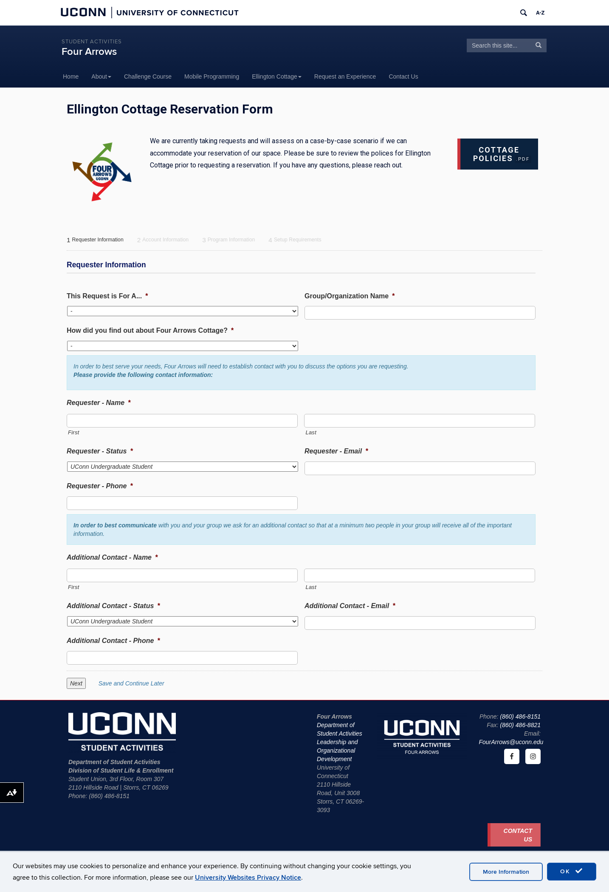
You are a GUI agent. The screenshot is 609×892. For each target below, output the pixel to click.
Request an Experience (345, 76)
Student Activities (92, 41)
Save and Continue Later (131, 683)
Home (71, 76)
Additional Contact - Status (113, 605)
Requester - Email (336, 451)
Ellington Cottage (277, 76)
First (73, 432)
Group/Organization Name (349, 296)
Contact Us (403, 76)
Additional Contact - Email (349, 605)
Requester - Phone (100, 486)
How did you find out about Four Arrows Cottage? (150, 330)
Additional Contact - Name (112, 557)
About (101, 76)
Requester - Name (98, 402)
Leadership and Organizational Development (337, 750)
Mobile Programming (211, 76)
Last (310, 432)
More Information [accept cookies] (506, 871)
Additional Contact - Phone (113, 640)
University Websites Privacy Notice (248, 877)
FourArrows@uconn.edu (511, 742)
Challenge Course (148, 76)
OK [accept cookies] (571, 871)
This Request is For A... (107, 296)
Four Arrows (89, 51)
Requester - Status (100, 451)
